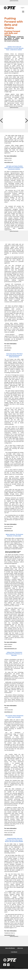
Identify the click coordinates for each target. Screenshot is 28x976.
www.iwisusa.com (8, 834)
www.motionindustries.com (10, 648)
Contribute (14, 952)
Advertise (20, 948)
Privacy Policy (11, 966)
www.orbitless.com (8, 162)
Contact (4, 966)
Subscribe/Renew (10, 948)
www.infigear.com (8, 711)
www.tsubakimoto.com (9, 935)
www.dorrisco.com (8, 530)
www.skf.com (7, 350)
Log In (22, 7)
